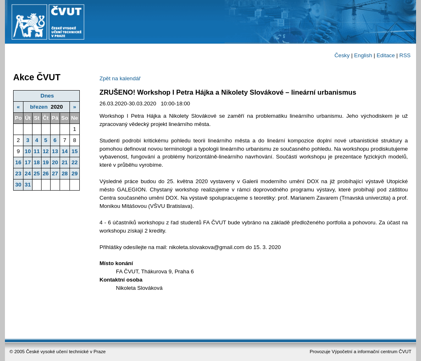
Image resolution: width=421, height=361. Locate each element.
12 (46, 151)
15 (75, 151)
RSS (404, 55)
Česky (341, 55)
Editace (386, 55)
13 (55, 151)
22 (75, 162)
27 (55, 173)
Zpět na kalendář (120, 78)
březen (39, 107)
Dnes (47, 96)
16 (18, 162)
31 (28, 185)
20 (55, 162)
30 (18, 185)
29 (75, 173)
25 (37, 173)
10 (28, 151)
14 (65, 151)
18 (37, 162)
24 (28, 173)
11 (37, 151)
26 (46, 173)
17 (28, 162)
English (363, 55)
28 (65, 173)
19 (46, 162)
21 (65, 162)
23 (18, 173)
